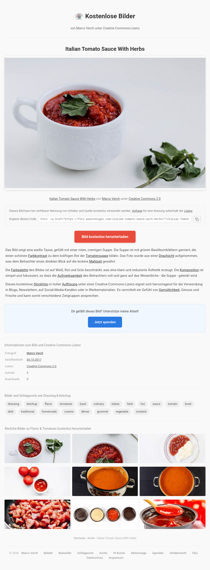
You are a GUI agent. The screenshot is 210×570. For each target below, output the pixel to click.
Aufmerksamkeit (69, 276)
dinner (85, 412)
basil (83, 404)
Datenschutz (95, 558)
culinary (99, 404)
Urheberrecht (177, 553)
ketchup (32, 404)
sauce (156, 404)
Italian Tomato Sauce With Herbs (72, 199)
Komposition (189, 271)
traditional (27, 412)
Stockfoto (41, 285)
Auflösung (69, 285)
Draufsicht (166, 256)
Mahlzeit (95, 262)
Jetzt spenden (105, 323)
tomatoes (66, 404)
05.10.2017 (34, 360)
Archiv (91, 538)
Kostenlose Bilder (105, 16)
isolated (141, 412)
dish (10, 412)
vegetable (122, 412)
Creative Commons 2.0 (145, 199)
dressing (13, 404)
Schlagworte (85, 553)
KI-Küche (119, 553)
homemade (49, 412)
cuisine (69, 412)
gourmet (102, 412)
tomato (173, 404)
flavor (48, 404)
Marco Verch (111, 199)
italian (116, 404)
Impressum (116, 558)
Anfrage (137, 210)
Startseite (79, 538)
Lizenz (188, 210)
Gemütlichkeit (169, 290)
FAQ (194, 553)
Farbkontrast (37, 256)
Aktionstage (138, 553)
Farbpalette (19, 271)
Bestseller (64, 553)
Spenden (158, 553)
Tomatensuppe (97, 256)
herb (130, 404)
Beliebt (48, 553)
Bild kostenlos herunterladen (105, 237)
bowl (188, 404)
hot (143, 404)
